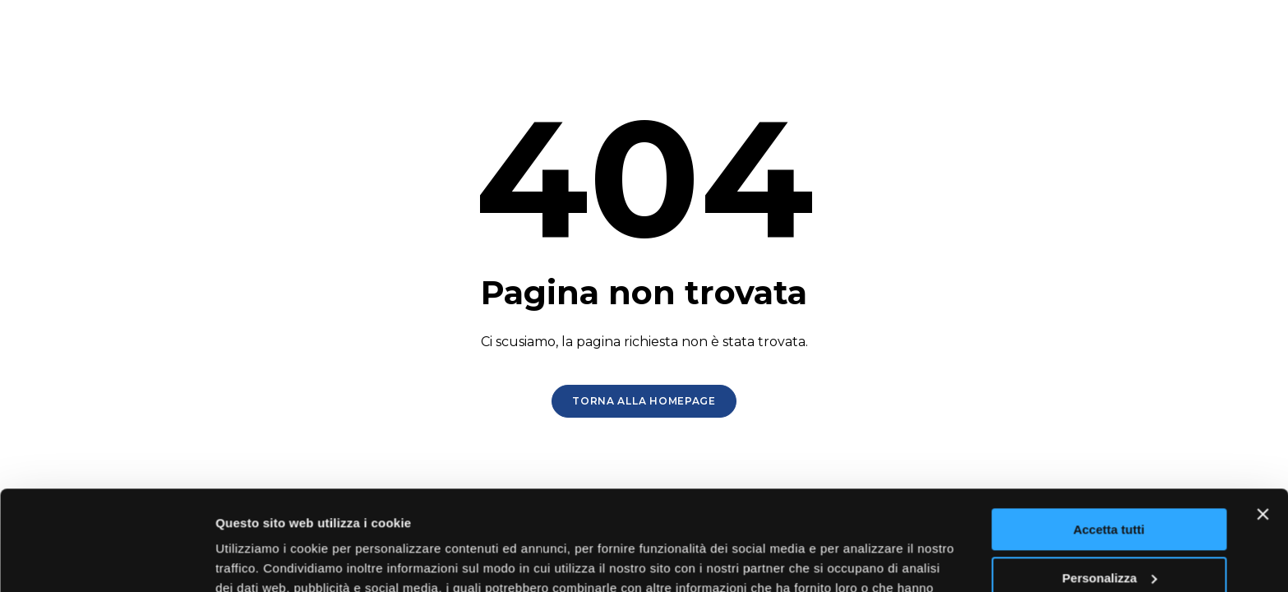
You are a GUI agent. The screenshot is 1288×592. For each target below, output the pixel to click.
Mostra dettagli (259, 560)
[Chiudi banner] (1262, 421)
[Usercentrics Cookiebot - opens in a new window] (106, 560)
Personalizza (1109, 484)
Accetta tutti (1109, 436)
